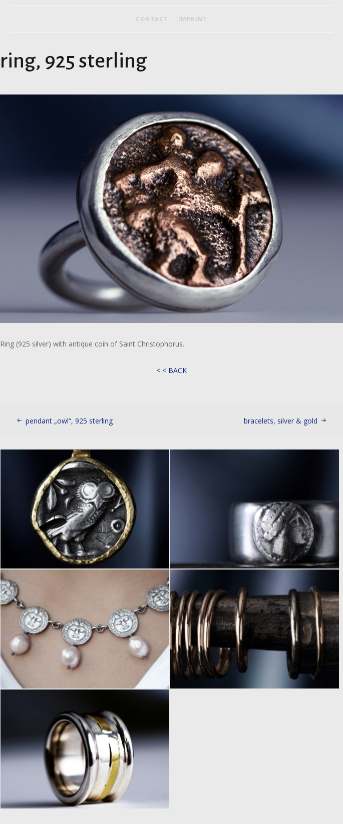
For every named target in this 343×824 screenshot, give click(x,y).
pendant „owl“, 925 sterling (69, 421)
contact (152, 18)
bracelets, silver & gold (280, 421)
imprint (192, 18)
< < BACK (171, 370)
